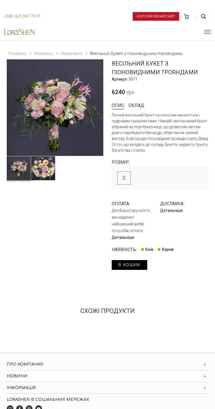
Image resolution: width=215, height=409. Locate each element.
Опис (118, 105)
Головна (17, 54)
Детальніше (123, 237)
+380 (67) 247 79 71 (22, 16)
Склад (136, 105)
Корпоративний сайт (156, 16)
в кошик (130, 265)
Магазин (43, 54)
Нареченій (71, 54)
